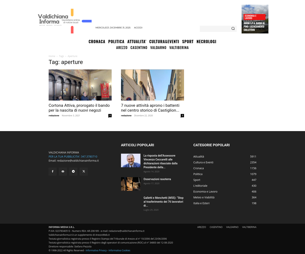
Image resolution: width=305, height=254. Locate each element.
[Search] (233, 29)
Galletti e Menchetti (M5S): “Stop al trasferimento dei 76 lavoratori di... (163, 201)
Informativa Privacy (96, 250)
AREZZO (201, 227)
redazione (54, 115)
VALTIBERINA (249, 227)
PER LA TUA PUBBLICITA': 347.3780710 (73, 156)
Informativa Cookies (119, 250)
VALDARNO (232, 227)
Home (52, 56)
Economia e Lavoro (250, 17)
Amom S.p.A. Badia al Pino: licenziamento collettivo (254, 26)
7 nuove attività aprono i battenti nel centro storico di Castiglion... (150, 108)
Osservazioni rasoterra (157, 179)
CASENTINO (216, 227)
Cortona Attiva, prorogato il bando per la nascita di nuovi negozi (79, 108)
